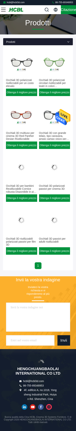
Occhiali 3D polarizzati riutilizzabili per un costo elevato (20, 83)
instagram (49, 407)
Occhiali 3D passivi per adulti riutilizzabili (52, 240)
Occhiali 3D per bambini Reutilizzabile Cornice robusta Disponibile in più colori (20, 190)
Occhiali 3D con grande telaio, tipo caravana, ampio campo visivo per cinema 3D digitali (52, 137)
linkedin (24, 407)
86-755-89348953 (62, 2)
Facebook (41, 407)
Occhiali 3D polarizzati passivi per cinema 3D (52, 187)
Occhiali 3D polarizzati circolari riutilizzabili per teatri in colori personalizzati (52, 84)
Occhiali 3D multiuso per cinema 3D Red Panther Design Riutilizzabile (20, 135)
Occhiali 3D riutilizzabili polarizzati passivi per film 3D (21, 241)
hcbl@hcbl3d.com (14, 2)
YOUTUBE (32, 407)
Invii (63, 340)
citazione (68, 10)
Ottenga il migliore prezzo (21, 92)
